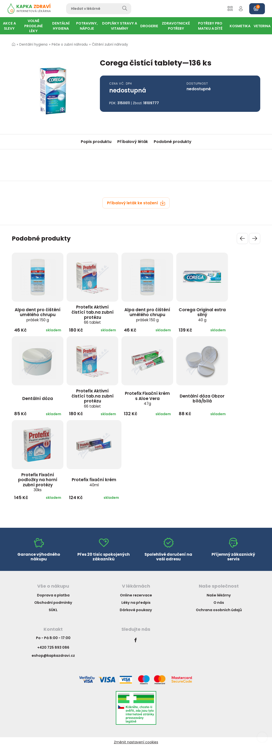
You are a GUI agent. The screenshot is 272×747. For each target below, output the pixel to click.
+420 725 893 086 (53, 647)
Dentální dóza (37, 398)
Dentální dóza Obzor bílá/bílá (202, 398)
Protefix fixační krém (94, 482)
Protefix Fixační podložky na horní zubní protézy (37, 482)
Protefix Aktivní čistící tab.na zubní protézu (92, 314)
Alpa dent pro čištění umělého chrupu (37, 314)
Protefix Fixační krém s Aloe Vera (147, 398)
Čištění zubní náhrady (110, 44)
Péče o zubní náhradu (70, 44)
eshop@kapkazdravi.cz (53, 655)
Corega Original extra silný (202, 314)
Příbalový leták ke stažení (136, 203)
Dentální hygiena (33, 44)
